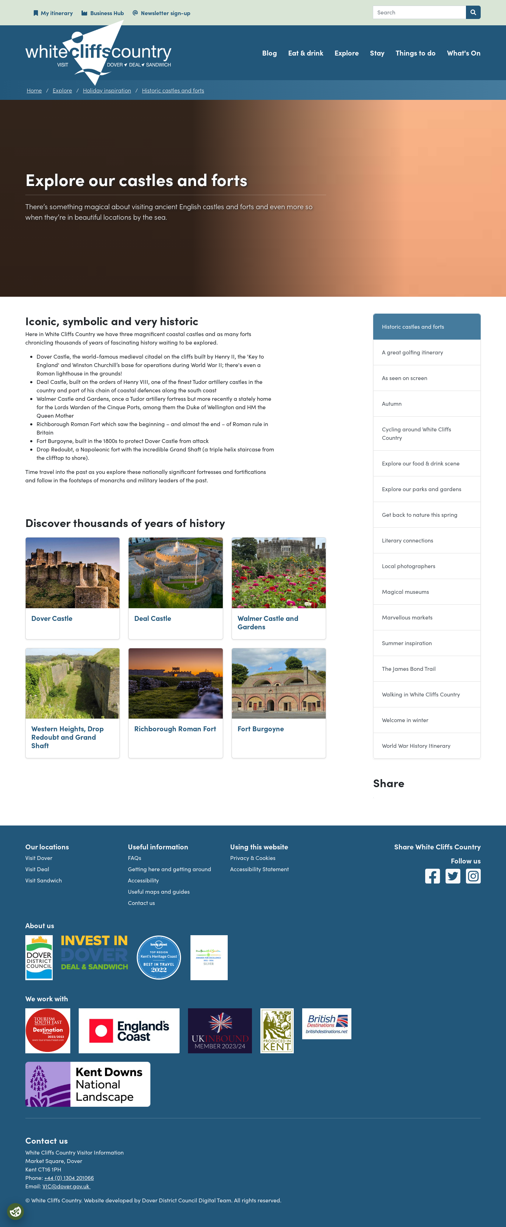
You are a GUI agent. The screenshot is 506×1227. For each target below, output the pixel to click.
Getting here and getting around (169, 869)
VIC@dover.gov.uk (67, 1186)
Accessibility (143, 880)
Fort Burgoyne (261, 728)
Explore (347, 52)
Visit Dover (38, 857)
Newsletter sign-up (161, 13)
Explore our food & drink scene (421, 463)
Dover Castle (51, 618)
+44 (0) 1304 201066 (69, 1177)
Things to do (416, 52)
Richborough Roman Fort (175, 728)
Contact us (141, 902)
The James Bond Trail (409, 668)
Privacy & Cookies (252, 857)
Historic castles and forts (173, 90)
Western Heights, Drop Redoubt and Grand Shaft (67, 737)
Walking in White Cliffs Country (421, 694)
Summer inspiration (407, 643)
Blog (269, 52)
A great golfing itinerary (412, 352)
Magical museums (405, 591)
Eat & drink (305, 52)
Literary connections (407, 540)
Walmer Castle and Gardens (268, 622)
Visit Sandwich (43, 880)
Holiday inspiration (107, 90)
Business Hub (102, 13)
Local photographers (408, 566)
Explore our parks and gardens (421, 489)
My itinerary (53, 13)
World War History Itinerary (416, 745)
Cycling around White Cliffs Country (416, 433)
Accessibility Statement (259, 869)
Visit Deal (37, 869)
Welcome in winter (405, 720)
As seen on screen (404, 377)
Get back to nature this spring (420, 514)
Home (34, 90)
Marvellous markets (407, 617)
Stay (377, 52)
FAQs (134, 857)
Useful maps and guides (159, 891)
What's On (464, 52)
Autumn (392, 403)
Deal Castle (152, 618)
